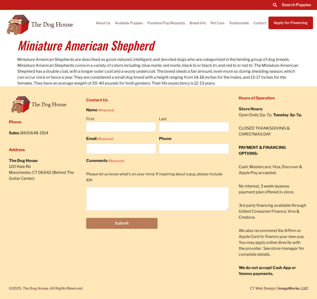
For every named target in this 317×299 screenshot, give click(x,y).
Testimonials (239, 23)
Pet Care (217, 23)
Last (163, 119)
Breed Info (197, 23)
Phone (165, 138)
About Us (103, 23)
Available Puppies (129, 23)
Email (99, 139)
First (90, 119)
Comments (105, 161)
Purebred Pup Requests (166, 23)
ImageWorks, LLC (293, 288)
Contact (259, 23)
